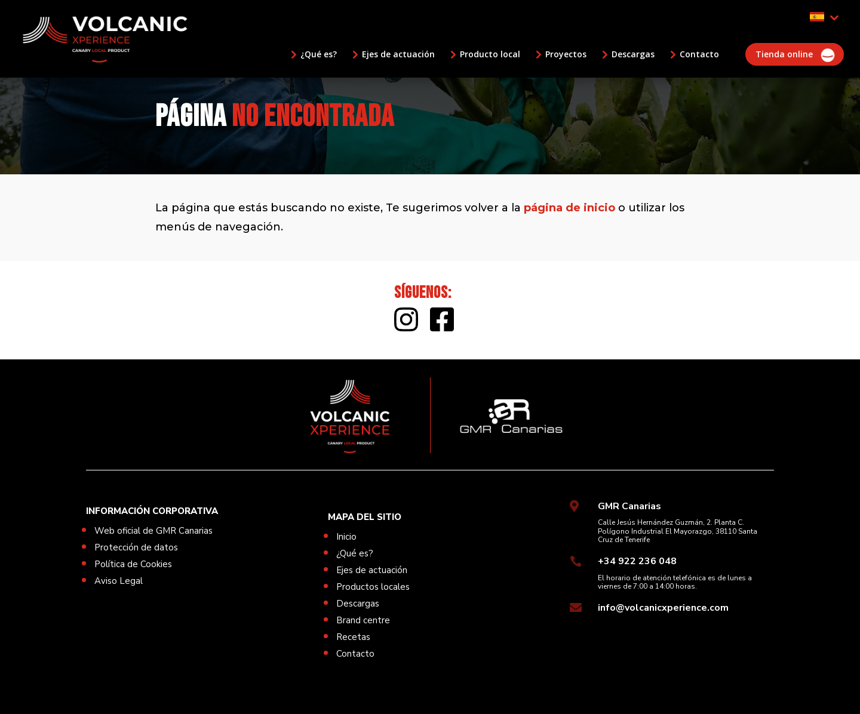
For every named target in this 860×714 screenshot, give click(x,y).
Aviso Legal (118, 581)
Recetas (353, 637)
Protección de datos (136, 547)
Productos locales (373, 587)
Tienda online (784, 54)
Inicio (346, 537)
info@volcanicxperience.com (663, 607)
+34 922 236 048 (637, 561)
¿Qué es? (318, 54)
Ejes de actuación (398, 54)
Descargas (633, 54)
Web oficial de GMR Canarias (153, 531)
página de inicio (569, 207)
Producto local (490, 54)
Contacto (699, 54)
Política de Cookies (133, 564)
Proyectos (565, 54)
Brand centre (363, 620)
